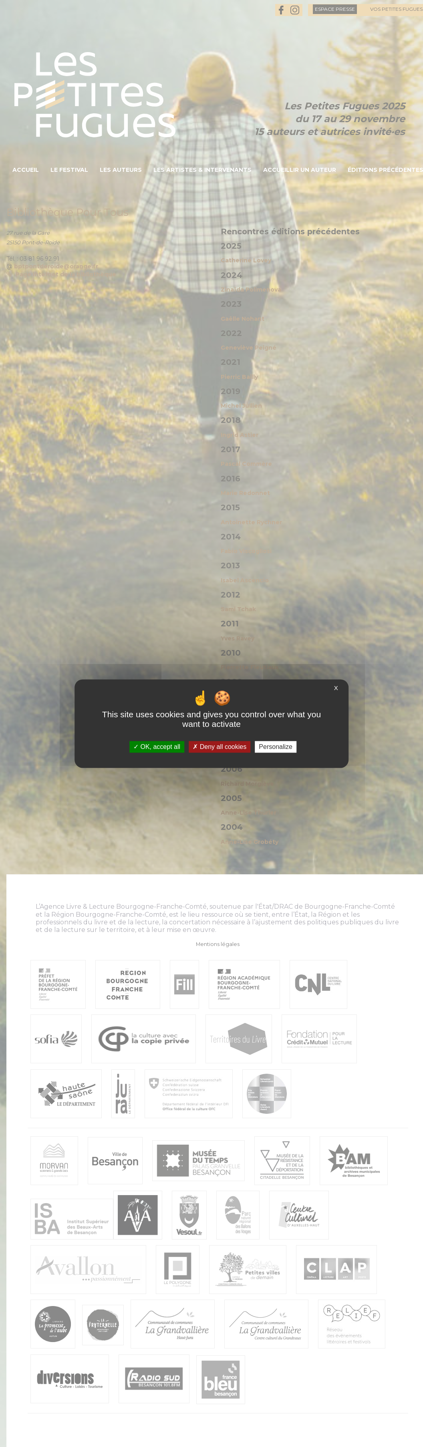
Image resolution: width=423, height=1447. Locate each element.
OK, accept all (156, 746)
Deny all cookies (219, 746)
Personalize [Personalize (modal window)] (275, 746)
